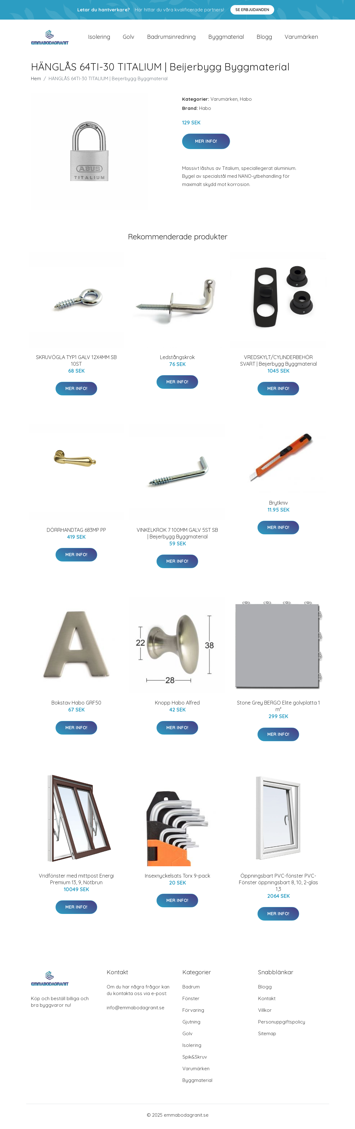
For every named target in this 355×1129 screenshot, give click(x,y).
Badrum (191, 990)
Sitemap (267, 1037)
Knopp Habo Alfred (177, 706)
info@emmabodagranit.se (135, 1011)
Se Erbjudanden (252, 9)
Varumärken (301, 38)
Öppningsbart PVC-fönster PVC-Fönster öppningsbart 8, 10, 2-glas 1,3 (278, 885)
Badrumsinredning (171, 38)
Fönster (190, 1002)
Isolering (99, 38)
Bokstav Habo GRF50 (76, 706)
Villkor (265, 1013)
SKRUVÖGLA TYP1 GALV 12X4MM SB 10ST (76, 363)
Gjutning (191, 1025)
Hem (36, 82)
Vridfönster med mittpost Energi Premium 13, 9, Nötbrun (76, 882)
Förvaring (193, 1013)
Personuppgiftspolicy (281, 1025)
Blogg (264, 38)
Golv (128, 38)
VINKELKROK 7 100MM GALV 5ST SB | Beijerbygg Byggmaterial (177, 536)
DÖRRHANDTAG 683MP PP (76, 533)
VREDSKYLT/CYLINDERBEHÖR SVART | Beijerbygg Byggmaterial (278, 363)
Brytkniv (278, 506)
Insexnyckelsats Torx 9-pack (177, 879)
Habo (246, 102)
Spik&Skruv (194, 1060)
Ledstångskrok (177, 360)
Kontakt (266, 1002)
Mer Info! (206, 144)
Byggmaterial (226, 38)
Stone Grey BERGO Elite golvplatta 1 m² (278, 709)
